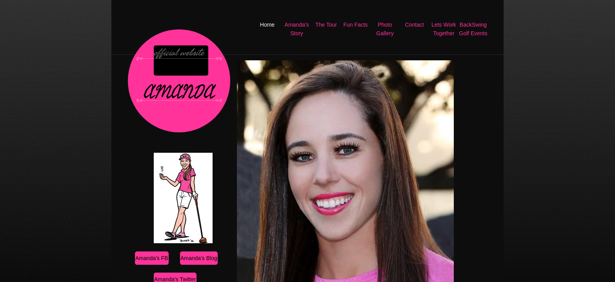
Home (267, 25)
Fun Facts (355, 25)
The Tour (326, 25)
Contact (414, 25)
